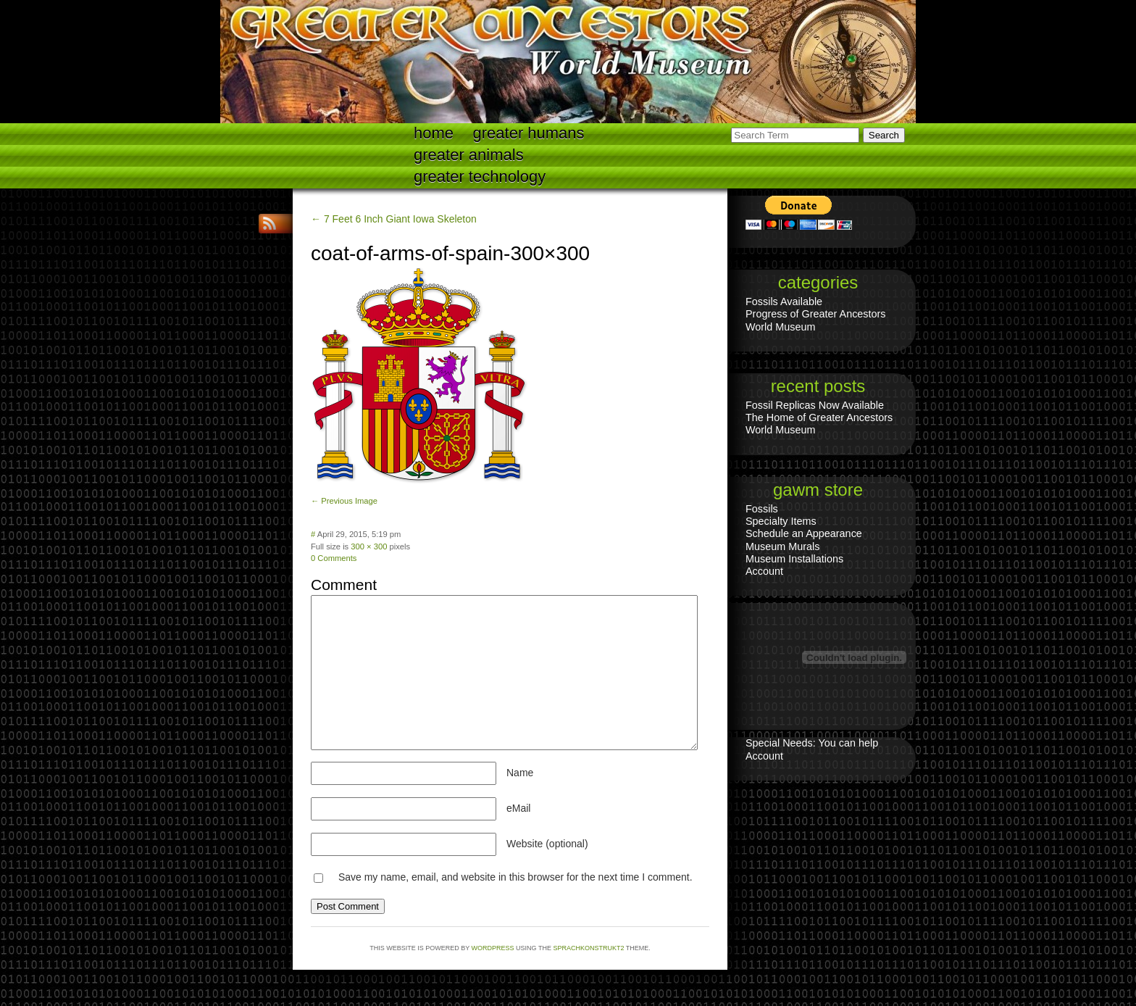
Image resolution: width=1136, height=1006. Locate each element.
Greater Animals (469, 155)
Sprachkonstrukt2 (588, 948)
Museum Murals (782, 546)
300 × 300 (369, 546)
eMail (518, 808)
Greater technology (480, 176)
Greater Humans (529, 133)
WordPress (493, 948)
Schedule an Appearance (804, 533)
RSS (271, 223)
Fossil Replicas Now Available (815, 405)
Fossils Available (784, 301)
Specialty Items (781, 521)
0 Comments (333, 558)
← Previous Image (344, 500)
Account (764, 571)
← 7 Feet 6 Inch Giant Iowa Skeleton (394, 219)
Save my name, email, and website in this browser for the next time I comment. (515, 877)
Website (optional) (547, 843)
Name (519, 772)
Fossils (762, 509)
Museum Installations (794, 559)
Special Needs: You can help (812, 743)
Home (434, 133)
